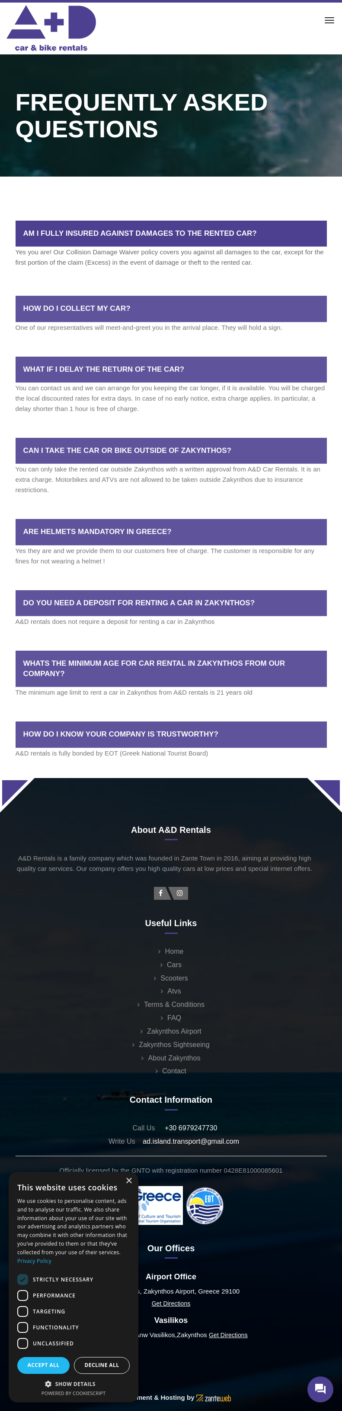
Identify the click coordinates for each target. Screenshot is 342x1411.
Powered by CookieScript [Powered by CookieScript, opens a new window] (73, 1393)
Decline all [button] (102, 1365)
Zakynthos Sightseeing (174, 1044)
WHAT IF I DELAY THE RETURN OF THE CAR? (104, 407)
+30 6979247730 (191, 1128)
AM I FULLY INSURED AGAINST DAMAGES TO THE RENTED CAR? (140, 233)
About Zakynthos (174, 1058)
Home (174, 951)
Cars (174, 964)
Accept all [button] (44, 1365)
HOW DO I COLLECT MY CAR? (77, 346)
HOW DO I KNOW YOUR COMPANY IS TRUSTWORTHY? (120, 772)
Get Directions (171, 1303)
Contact (174, 1071)
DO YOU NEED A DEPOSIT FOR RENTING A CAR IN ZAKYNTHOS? (139, 640)
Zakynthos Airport (174, 1031)
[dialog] (73, 1287)
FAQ (174, 1018)
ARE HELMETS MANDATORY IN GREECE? (97, 570)
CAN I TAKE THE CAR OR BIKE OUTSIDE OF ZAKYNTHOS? (127, 488)
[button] (73, 1383)
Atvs (174, 991)
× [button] (128, 1181)
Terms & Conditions (174, 1004)
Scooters (174, 978)
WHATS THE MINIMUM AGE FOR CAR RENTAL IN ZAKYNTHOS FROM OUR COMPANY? (154, 706)
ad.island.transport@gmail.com (191, 1141)
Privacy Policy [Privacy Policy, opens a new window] (34, 1261)
